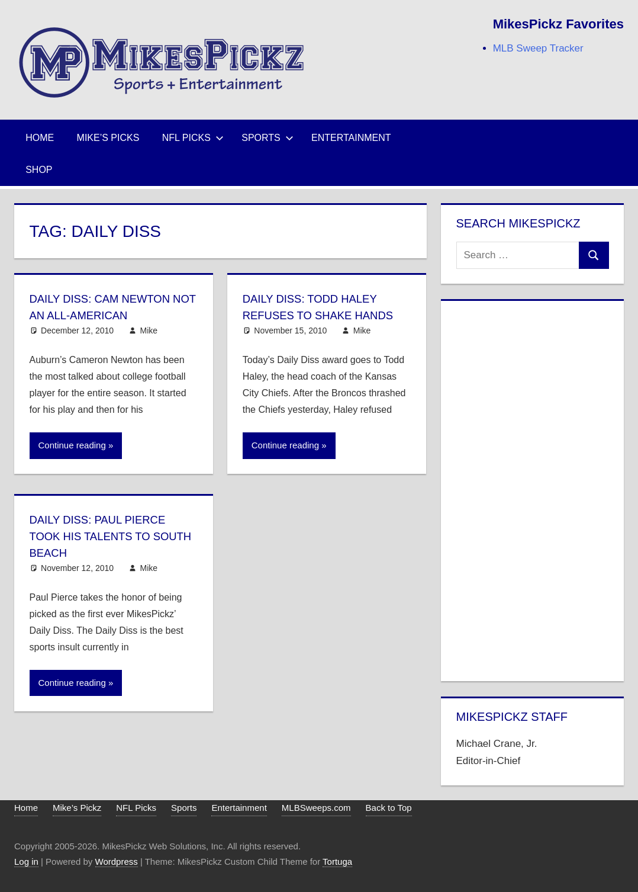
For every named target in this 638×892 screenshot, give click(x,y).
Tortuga (337, 861)
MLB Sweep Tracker (538, 48)
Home (39, 138)
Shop (38, 170)
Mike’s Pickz (77, 808)
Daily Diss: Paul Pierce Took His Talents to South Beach (103, 536)
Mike (149, 330)
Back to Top (389, 808)
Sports (267, 138)
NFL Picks (193, 138)
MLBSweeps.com (316, 808)
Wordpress (116, 861)
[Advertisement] (532, 488)
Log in (26, 861)
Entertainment (351, 138)
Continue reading (72, 445)
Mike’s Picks (108, 138)
